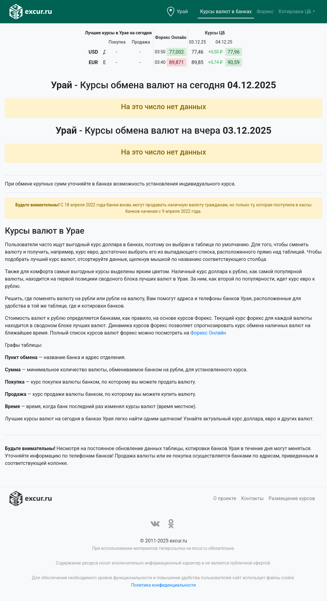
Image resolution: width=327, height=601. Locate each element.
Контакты (252, 498)
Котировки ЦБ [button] (295, 11)
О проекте (224, 498)
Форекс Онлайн (208, 333)
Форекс (265, 11)
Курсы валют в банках (226, 11)
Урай (182, 11)
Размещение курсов (291, 498)
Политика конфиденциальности (163, 585)
